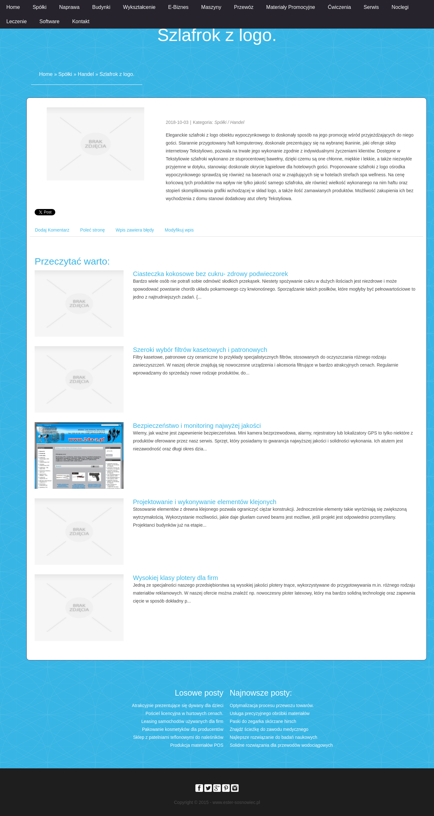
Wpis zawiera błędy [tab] (135, 230)
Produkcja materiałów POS (196, 745)
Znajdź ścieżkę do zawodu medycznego (269, 729)
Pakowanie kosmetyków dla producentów (182, 729)
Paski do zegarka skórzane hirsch (263, 721)
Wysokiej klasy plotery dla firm (175, 577)
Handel (86, 74)
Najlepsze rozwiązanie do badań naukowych (273, 737)
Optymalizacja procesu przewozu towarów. (272, 705)
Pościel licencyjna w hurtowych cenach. (184, 713)
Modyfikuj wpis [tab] (179, 230)
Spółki (65, 74)
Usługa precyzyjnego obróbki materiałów (269, 713)
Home (46, 74)
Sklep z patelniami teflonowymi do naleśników (178, 737)
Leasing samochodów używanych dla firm (182, 721)
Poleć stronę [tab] (92, 230)
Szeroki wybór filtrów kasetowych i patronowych (200, 349)
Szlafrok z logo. (116, 74)
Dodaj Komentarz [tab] (52, 230)
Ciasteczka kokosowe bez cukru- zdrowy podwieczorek (210, 273)
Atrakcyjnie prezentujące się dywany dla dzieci (177, 705)
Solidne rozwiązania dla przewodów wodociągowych (281, 745)
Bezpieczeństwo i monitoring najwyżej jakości (197, 425)
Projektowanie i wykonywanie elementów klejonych (204, 501)
